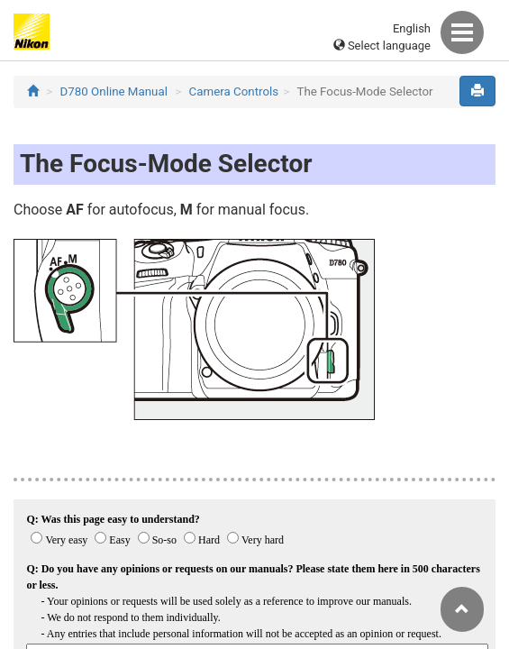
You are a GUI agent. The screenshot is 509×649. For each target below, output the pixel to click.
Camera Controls (234, 91)
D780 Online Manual (114, 91)
